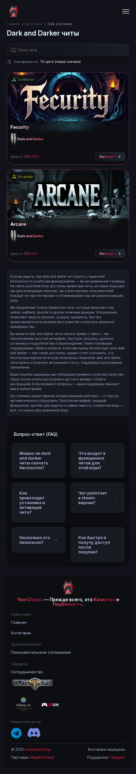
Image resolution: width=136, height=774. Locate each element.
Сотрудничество (27, 672)
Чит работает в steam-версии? (97, 498)
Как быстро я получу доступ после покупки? (97, 544)
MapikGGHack (42, 757)
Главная (13, 24)
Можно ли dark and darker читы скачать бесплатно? (38, 460)
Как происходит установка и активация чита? (38, 503)
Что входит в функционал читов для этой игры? (97, 460)
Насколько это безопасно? (38, 540)
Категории (33, 24)
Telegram (117, 757)
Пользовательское (41, 652)
